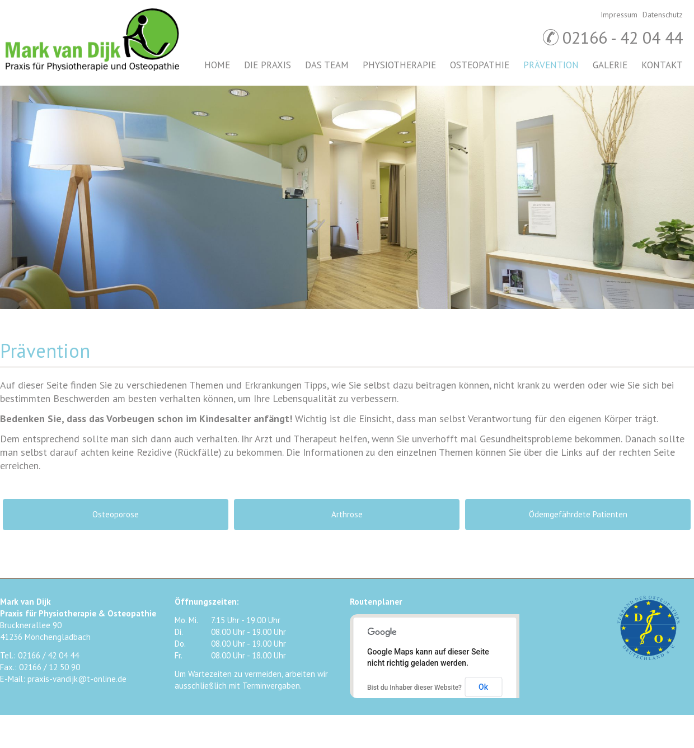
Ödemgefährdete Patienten (578, 514)
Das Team (327, 65)
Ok (483, 686)
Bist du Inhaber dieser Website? (414, 687)
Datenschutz (663, 15)
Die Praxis (267, 65)
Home (217, 65)
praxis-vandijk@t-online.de (76, 679)
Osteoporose (115, 514)
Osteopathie (479, 65)
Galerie (610, 65)
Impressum (619, 15)
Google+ (672, 686)
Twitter (649, 686)
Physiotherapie (399, 65)
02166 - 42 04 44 (622, 37)
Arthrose (347, 514)
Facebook (627, 686)
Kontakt (662, 65)
